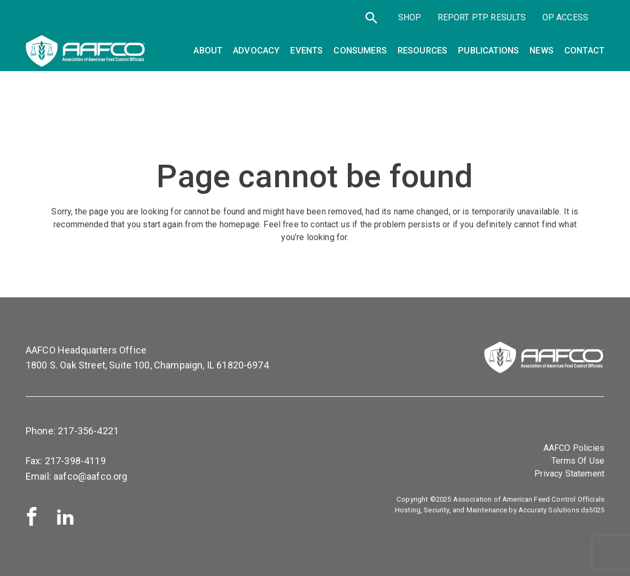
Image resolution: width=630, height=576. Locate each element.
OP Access (565, 17)
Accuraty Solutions (548, 510)
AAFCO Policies (573, 448)
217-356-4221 (88, 430)
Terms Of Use (577, 461)
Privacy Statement (569, 474)
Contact (584, 50)
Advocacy (256, 50)
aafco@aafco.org (90, 476)
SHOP (410, 17)
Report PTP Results (482, 17)
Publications (488, 50)
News (542, 50)
